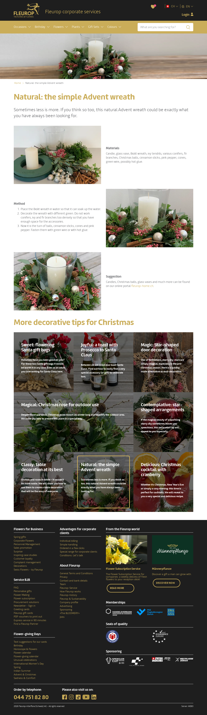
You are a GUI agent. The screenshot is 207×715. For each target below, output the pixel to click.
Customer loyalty (23, 558)
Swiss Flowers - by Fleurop (28, 569)
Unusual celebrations (25, 660)
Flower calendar (22, 652)
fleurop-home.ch (142, 286)
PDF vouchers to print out (28, 616)
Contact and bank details (73, 580)
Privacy (63, 576)
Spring (17, 667)
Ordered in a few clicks (72, 548)
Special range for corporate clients (78, 551)
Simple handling (68, 544)
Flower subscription (24, 598)
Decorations (20, 565)
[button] (22, 27)
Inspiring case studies (25, 555)
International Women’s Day (29, 663)
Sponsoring (66, 609)
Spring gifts (20, 537)
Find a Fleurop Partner (26, 623)
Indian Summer (22, 670)
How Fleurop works (70, 591)
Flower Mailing (21, 594)
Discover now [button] (165, 583)
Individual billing (69, 540)
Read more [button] (117, 588)
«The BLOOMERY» (70, 613)
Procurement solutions (26, 602)
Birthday (18, 645)
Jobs (62, 616)
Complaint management (27, 562)
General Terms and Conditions (76, 573)
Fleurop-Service (68, 588)
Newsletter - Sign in (24, 605)
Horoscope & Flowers (25, 649)
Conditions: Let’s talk (71, 555)
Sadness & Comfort (24, 678)
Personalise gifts (23, 591)
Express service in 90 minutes (30, 620)
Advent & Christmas (25, 674)
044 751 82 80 (31, 697)
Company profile (69, 602)
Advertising (66, 606)
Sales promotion (23, 547)
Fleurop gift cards (23, 613)
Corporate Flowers (24, 540)
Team (63, 584)
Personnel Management (27, 544)
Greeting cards (21, 609)
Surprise (18, 551)
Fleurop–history (68, 595)
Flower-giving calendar (26, 656)
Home (17, 83)
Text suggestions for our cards (30, 641)
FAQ (16, 587)
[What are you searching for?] (165, 27)
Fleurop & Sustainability (73, 598)
